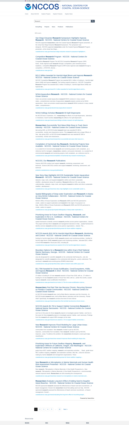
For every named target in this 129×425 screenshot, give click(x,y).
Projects (47, 26)
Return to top (29, 418)
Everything (39, 26)
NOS (87, 423)
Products (60, 26)
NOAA (67, 423)
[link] (64, 44)
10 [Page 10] (59, 409)
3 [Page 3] (43, 409)
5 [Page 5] (51, 409)
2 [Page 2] (39, 409)
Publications (69, 26)
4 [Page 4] (47, 409)
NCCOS (27, 423)
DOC (46, 423)
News (53, 26)
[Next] (66, 409)
